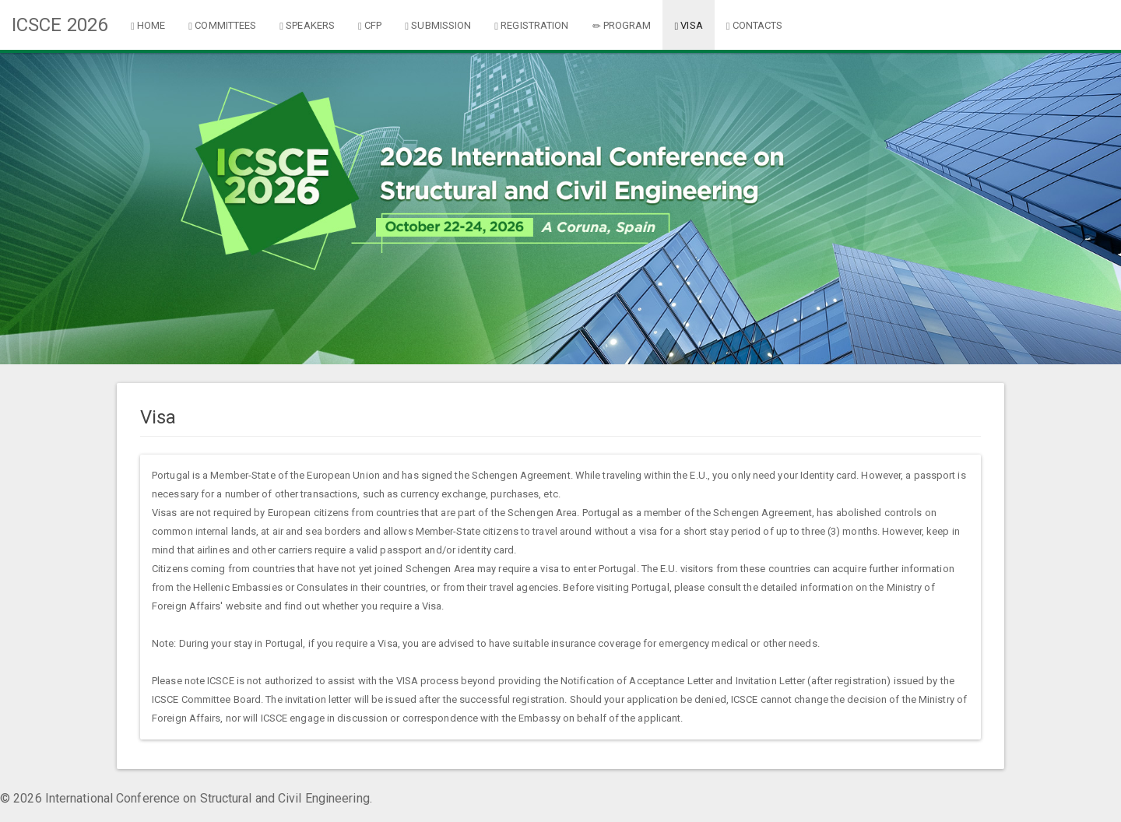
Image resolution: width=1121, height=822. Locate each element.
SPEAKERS (307, 25)
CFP (369, 25)
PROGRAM (622, 25)
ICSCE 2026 (59, 25)
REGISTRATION (531, 25)
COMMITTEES (222, 25)
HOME (148, 25)
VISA (688, 25)
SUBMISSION (438, 25)
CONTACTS (754, 25)
